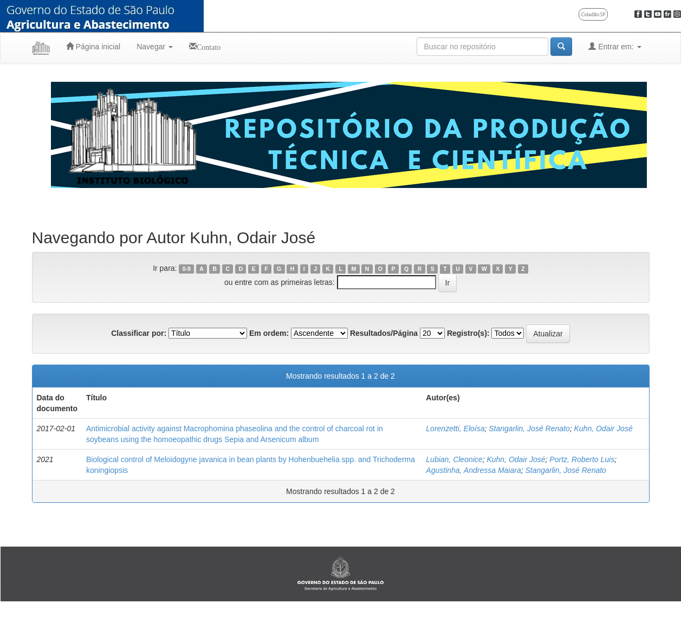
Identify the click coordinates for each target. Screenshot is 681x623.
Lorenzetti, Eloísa (455, 428)
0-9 (187, 268)
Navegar (155, 46)
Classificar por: (138, 333)
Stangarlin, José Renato (529, 428)
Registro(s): (468, 333)
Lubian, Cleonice (454, 459)
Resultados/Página (384, 333)
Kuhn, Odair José (603, 428)
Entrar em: (614, 46)
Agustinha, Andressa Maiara (473, 470)
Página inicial (93, 46)
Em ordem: (269, 333)
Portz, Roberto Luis (581, 459)
